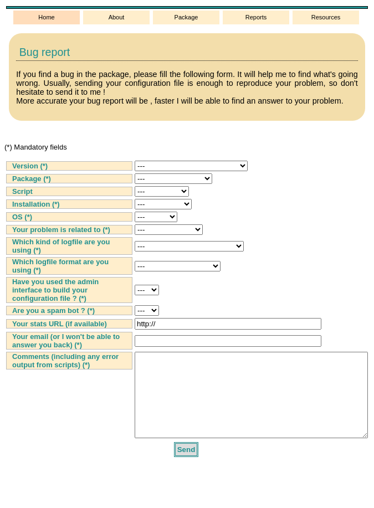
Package (186, 17)
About (117, 17)
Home (46, 17)
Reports (256, 17)
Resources (326, 17)
